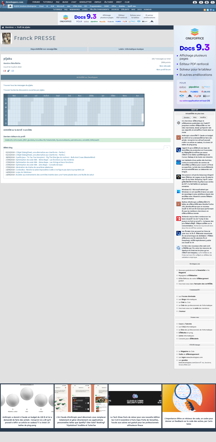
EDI (85, 6)
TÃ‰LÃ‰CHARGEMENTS (99, 10)
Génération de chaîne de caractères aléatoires (34, 167)
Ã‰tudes (108, 2)
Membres (9, 27)
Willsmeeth (94, 140)
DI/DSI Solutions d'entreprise (25, 6)
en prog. (186, 333)
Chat (73, 2)
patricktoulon (76, 140)
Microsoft (60, 6)
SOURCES (115, 10)
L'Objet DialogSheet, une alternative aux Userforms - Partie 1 (40, 155)
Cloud (41, 6)
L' (182, 311)
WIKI (133, 10)
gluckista (31, 140)
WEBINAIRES (75, 10)
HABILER (8, 140)
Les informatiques (188, 300)
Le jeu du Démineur (24, 172)
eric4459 (86, 140)
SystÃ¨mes (132, 6)
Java (68, 6)
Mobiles (122, 6)
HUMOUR (147, 10)
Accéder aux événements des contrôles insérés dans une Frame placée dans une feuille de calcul (55, 175)
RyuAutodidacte (63, 140)
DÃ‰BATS (125, 10)
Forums (36, 2)
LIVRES (85, 10)
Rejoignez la (188, 276)
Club (126, 2)
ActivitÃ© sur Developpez (87, 77)
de (189, 354)
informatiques (186, 336)
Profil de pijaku (23, 27)
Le (181, 302)
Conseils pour (188, 339)
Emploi (97, 2)
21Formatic (17, 140)
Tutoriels (48, 2)
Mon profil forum (164, 70)
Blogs (65, 2)
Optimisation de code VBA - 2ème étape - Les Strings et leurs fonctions (44, 162)
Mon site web (165, 66)
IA (47, 6)
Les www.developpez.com (191, 357)
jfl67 (25, 140)
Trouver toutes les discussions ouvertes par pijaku (24, 90)
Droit (119, 2)
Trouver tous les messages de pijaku (18, 85)
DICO (139, 10)
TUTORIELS (57, 10)
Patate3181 (50, 140)
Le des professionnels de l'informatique (195, 305)
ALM (52, 6)
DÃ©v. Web (77, 6)
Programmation (95, 6)
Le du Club (186, 351)
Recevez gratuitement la (192, 270)
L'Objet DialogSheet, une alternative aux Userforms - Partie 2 (40, 152)
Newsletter (85, 2)
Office (114, 6)
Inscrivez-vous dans (196, 284)
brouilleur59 (40, 140)
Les (187, 296)
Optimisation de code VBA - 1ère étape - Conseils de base (39, 165)
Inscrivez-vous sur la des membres (194, 308)
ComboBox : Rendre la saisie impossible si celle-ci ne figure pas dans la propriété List (50, 170)
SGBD (106, 6)
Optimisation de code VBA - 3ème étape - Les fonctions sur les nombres (45, 160)
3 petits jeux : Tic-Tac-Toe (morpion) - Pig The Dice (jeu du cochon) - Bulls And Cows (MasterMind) (55, 157)
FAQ (57, 2)
